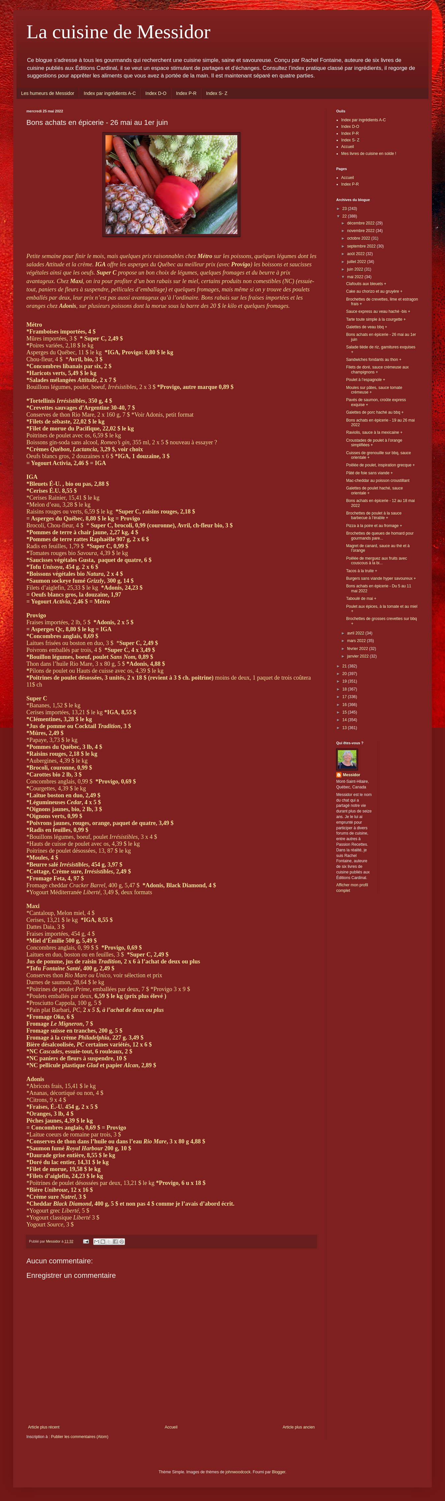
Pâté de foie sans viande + (369, 473)
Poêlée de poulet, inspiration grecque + (380, 465)
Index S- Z (216, 93)
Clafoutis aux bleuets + (366, 283)
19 (345, 681)
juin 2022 (355, 269)
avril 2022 (356, 633)
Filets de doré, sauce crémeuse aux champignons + (377, 369)
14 (345, 720)
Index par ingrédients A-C (110, 93)
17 (345, 696)
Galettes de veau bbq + (366, 327)
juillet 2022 (357, 261)
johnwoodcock (238, 1472)
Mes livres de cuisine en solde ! (368, 153)
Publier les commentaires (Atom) (79, 1436)
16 (345, 704)
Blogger (278, 1472)
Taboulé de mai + (361, 598)
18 (345, 689)
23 (345, 208)
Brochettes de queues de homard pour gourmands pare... (380, 535)
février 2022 (358, 648)
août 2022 (356, 253)
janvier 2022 (358, 656)
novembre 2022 (361, 230)
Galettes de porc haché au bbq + (374, 412)
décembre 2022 (361, 223)
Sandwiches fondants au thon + (373, 359)
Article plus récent (43, 1427)
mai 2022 (356, 277)
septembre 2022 (362, 246)
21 (345, 666)
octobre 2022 (359, 238)
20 (345, 673)
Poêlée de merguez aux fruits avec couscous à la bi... (376, 560)
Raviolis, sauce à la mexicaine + (374, 432)
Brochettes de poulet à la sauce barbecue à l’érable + (373, 515)
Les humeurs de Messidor (47, 93)
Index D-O (155, 93)
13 (345, 727)
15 (345, 712)
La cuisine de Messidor (118, 32)
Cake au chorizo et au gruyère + (374, 291)
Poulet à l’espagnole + (365, 379)
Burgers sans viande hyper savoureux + (381, 578)
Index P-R (186, 93)
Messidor (351, 775)
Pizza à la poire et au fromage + (374, 525)
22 (345, 216)
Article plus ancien (299, 1427)
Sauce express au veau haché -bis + (378, 311)
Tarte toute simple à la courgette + (376, 319)
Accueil (171, 1427)
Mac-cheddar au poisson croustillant (377, 480)
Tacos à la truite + (361, 571)
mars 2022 (357, 640)
